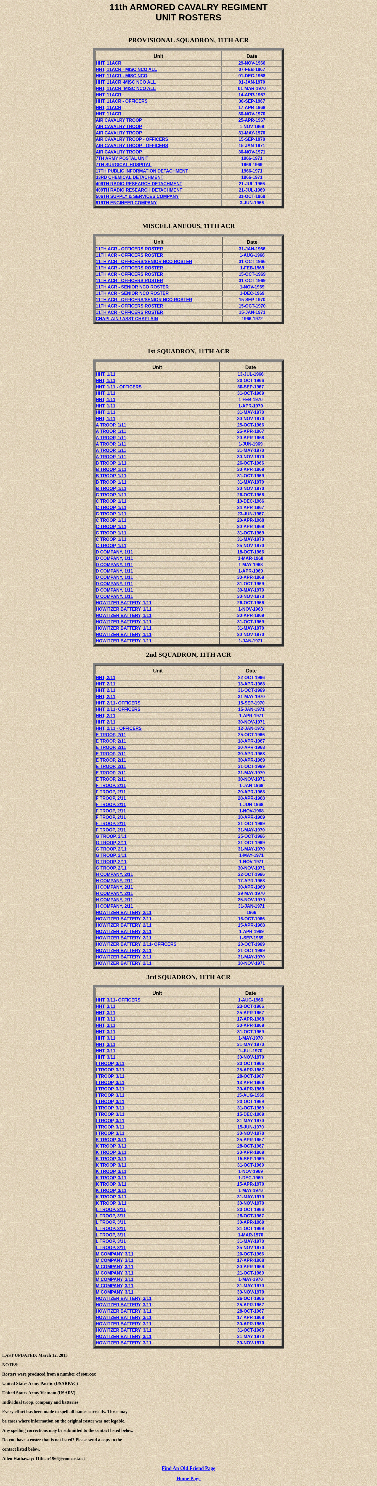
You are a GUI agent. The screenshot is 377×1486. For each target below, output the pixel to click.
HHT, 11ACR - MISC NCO (121, 75)
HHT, (119, 728)
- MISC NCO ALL (140, 69)
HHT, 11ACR (109, 69)
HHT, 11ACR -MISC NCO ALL (126, 82)
